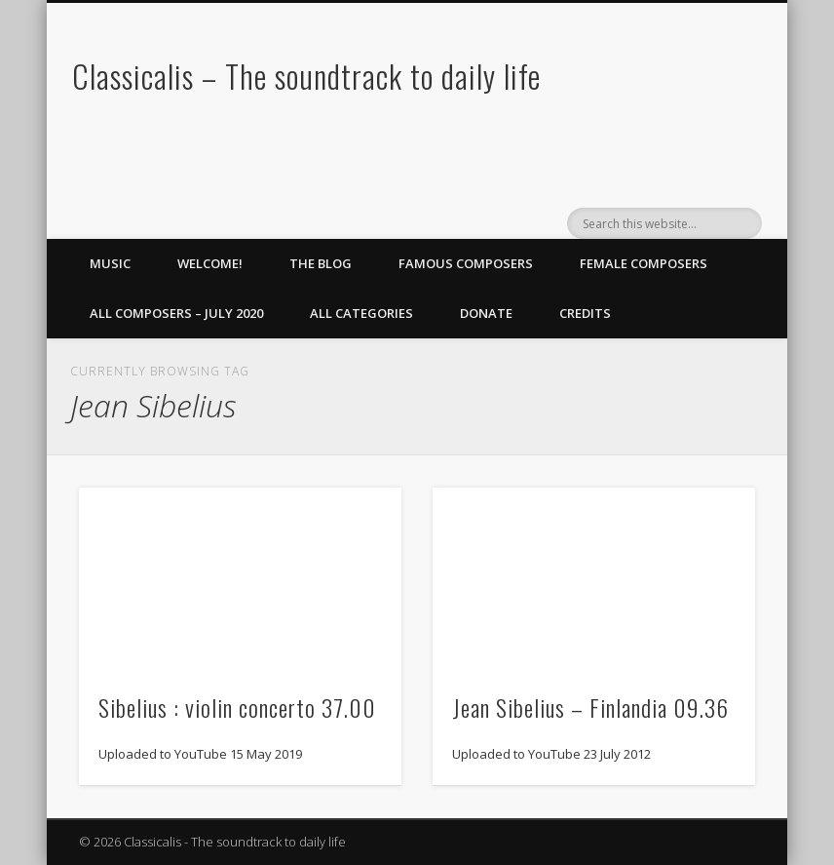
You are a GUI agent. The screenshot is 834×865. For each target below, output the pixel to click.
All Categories (361, 313)
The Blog (320, 263)
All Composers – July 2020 (176, 313)
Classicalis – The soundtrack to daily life (306, 75)
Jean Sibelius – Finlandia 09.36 (590, 707)
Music (110, 263)
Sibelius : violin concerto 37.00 (237, 707)
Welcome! (210, 263)
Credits (585, 313)
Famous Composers (465, 263)
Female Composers (643, 263)
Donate (486, 313)
